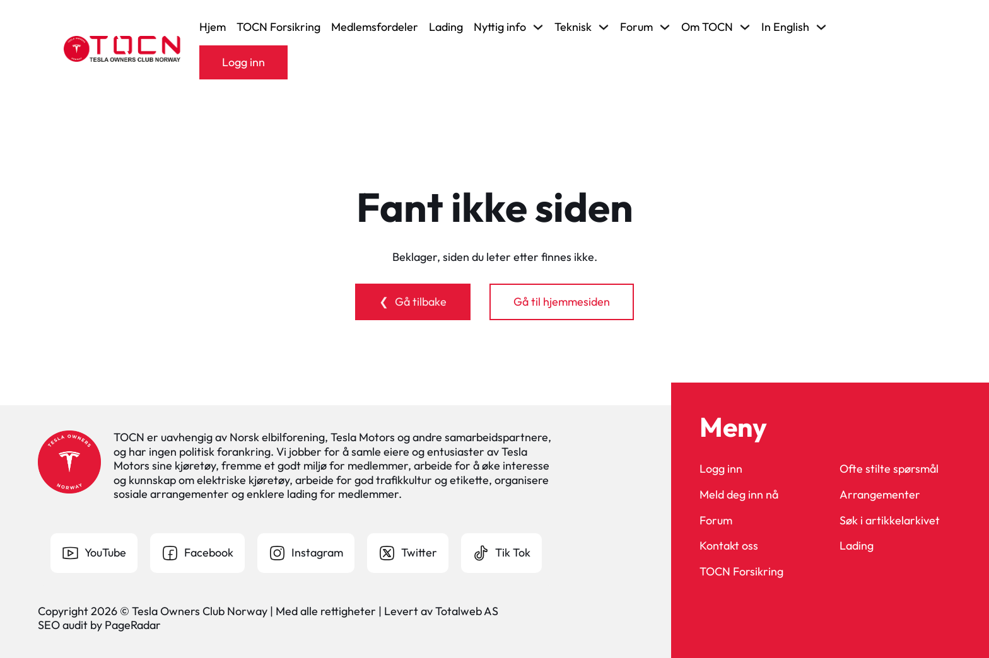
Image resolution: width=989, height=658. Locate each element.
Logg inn (243, 62)
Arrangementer (880, 495)
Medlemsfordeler (374, 27)
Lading (446, 27)
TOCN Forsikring (278, 27)
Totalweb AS (466, 611)
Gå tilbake (421, 301)
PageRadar (133, 625)
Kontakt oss (728, 546)
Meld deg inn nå (738, 495)
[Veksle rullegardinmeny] (538, 27)
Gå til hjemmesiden (561, 301)
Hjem (212, 27)
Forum (715, 521)
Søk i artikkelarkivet (890, 521)
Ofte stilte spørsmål (889, 469)
